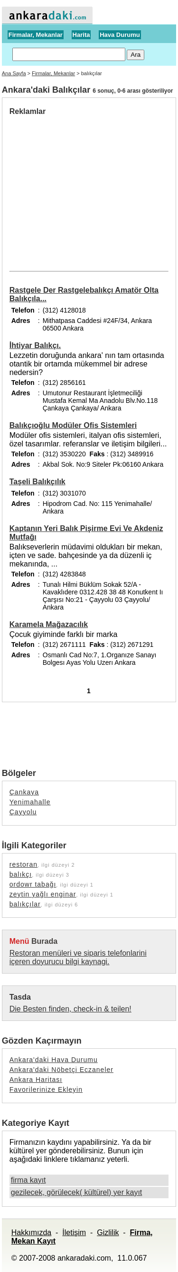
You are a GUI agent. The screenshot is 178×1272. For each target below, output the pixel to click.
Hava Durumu (120, 34)
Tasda (20, 997)
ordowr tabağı (32, 884)
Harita (81, 34)
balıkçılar (25, 904)
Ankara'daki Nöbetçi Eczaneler (61, 1069)
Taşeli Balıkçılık (37, 482)
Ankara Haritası (35, 1079)
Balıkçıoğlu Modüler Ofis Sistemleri (73, 425)
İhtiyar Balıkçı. (35, 345)
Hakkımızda (31, 1232)
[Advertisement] (89, 187)
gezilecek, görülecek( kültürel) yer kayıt (76, 1192)
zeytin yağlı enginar (42, 894)
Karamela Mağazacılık (48, 624)
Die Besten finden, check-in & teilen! (70, 1009)
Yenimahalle (30, 802)
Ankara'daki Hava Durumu (53, 1059)
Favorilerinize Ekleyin (46, 1089)
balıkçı (20, 874)
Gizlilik (108, 1232)
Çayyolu (23, 812)
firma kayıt (28, 1180)
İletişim (74, 1232)
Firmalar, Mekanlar (36, 34)
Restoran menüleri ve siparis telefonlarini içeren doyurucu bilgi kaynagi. (78, 957)
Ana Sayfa (14, 73)
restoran (23, 864)
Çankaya (24, 792)
